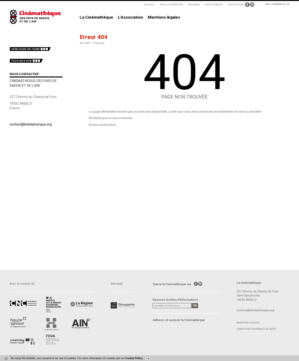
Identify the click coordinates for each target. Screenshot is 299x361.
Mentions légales (164, 17)
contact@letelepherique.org (31, 124)
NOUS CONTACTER (171, 4)
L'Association (130, 17)
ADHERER (194, 4)
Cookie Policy (134, 358)
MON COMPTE (214, 4)
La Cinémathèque (96, 17)
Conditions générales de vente (256, 329)
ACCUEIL (149, 4)
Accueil (85, 43)
